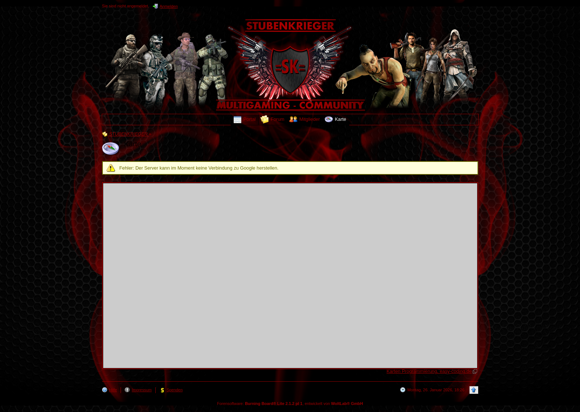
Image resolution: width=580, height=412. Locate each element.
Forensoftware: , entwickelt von (290, 403)
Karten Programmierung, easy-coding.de (429, 371)
